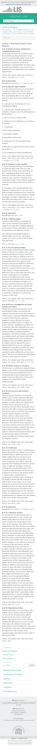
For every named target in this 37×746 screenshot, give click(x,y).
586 (22, 77)
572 (19, 77)
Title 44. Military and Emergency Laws (23, 30)
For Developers (18, 718)
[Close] (35, 1)
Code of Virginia (9, 21)
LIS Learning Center (13, 2)
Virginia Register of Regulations (18, 712)
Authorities (8, 683)
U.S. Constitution (18, 714)
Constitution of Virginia (13, 674)
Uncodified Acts (10, 691)
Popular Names (8, 654)
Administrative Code (12, 670)
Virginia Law (18, 16)
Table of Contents (7, 30)
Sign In (30, 743)
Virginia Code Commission (18, 710)
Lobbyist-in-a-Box (22, 738)
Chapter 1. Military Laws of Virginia (12, 32)
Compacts (7, 687)
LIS (13, 9)
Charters (7, 679)
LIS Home (14, 738)
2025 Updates (8, 658)
